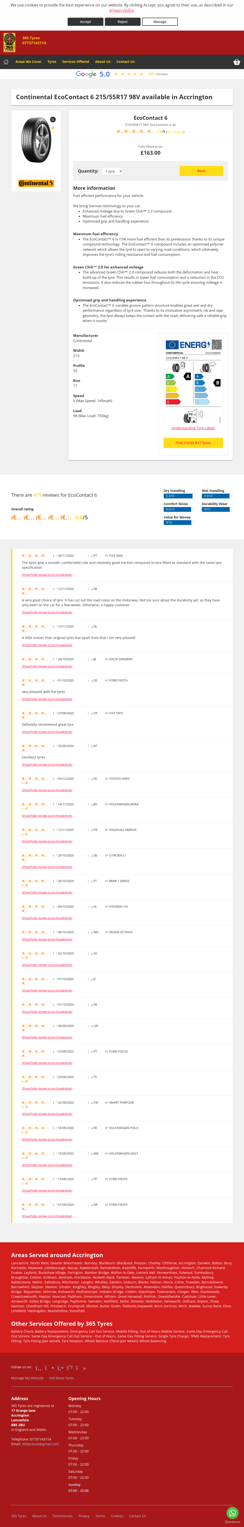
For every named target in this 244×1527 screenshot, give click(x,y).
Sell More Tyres (61, 1376)
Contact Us (126, 59)
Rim (76, 378)
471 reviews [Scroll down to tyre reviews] (175, 129)
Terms (100, 1513)
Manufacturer (85, 333)
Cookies (117, 1513)
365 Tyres (18, 1513)
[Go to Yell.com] (60, 1365)
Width (78, 348)
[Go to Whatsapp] (70, 1365)
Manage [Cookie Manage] (159, 19)
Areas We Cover (28, 59)
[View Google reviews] (122, 72)
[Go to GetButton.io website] (232, 1522)
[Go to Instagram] (49, 1365)
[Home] (6, 59)
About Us (103, 59)
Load (77, 408)
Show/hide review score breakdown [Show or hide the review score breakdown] (47, 573)
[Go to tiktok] (81, 1365)
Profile (79, 363)
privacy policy (121, 10)
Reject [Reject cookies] (123, 19)
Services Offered (75, 59)
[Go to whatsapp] (233, 1513)
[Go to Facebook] (38, 1365)
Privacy (84, 1513)
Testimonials (62, 1513)
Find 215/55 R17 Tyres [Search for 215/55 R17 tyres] (193, 440)
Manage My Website (27, 1376)
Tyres (51, 59)
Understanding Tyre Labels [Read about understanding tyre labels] (193, 425)
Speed (78, 393)
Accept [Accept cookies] (85, 19)
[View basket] (236, 59)
